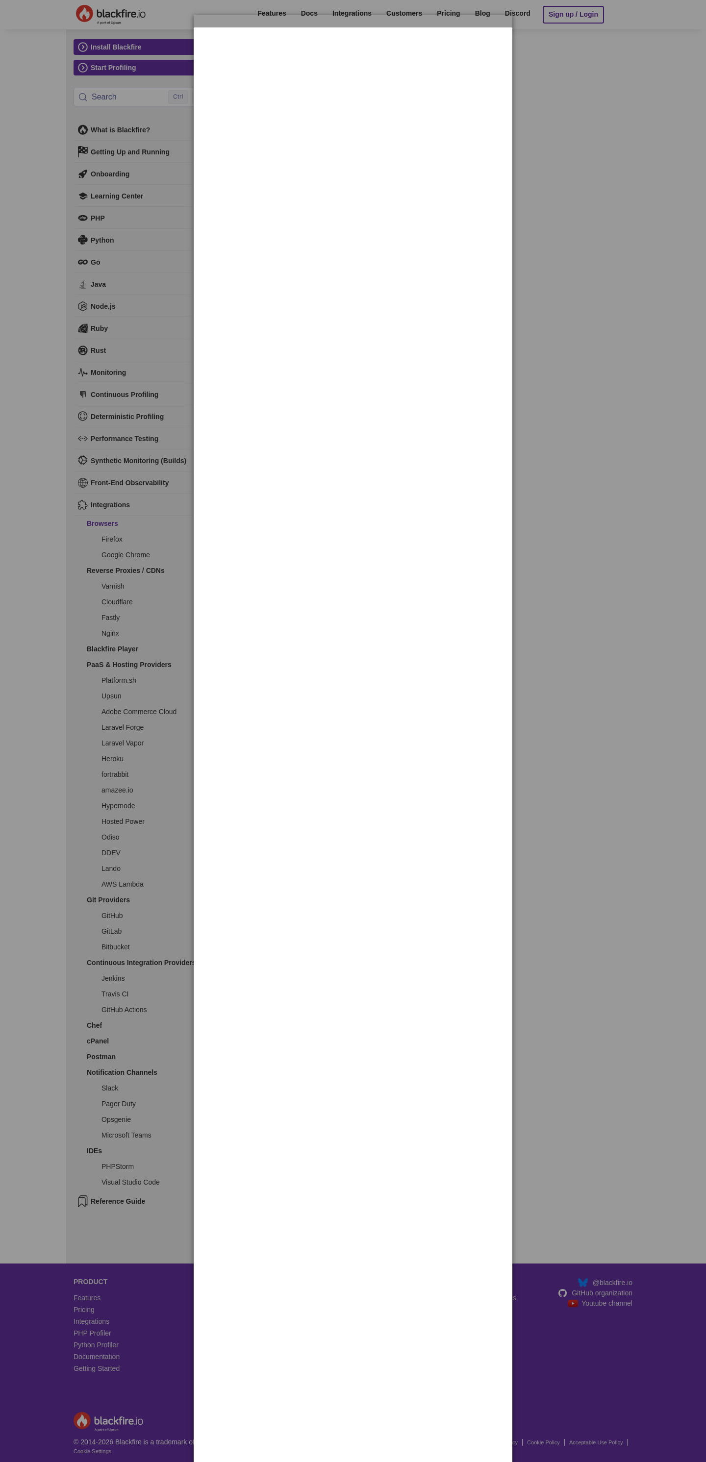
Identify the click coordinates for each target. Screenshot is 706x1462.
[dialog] (353, 58)
